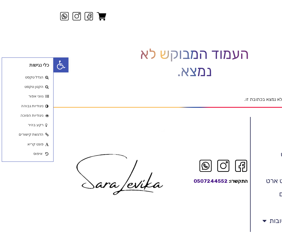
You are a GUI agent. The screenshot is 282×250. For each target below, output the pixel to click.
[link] (7, 64)
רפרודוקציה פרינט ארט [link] (244, 195)
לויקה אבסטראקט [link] (251, 168)
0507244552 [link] (157, 195)
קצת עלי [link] (264, 155)
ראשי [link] (269, 142)
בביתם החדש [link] (257, 221)
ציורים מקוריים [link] (256, 181)
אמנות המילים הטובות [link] (242, 234)
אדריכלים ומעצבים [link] (251, 208)
